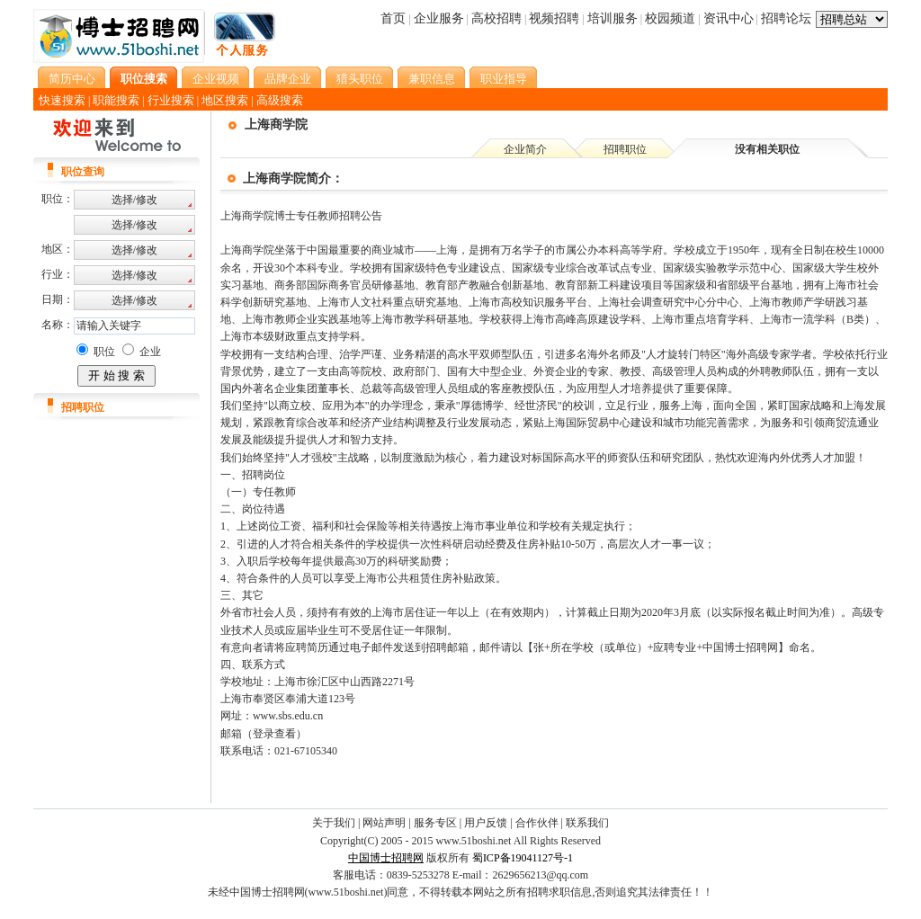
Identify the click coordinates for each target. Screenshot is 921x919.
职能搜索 (116, 100)
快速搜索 (62, 100)
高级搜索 (279, 100)
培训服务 (612, 18)
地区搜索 (224, 100)
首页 (393, 18)
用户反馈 (485, 822)
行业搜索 (171, 100)
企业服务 (439, 18)
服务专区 (435, 822)
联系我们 (587, 822)
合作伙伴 (537, 822)
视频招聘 (554, 18)
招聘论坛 (786, 18)
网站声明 (384, 822)
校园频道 (670, 18)
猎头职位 (359, 78)
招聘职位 (625, 149)
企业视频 (215, 78)
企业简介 (525, 149)
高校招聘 (496, 18)
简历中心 (72, 78)
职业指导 (503, 78)
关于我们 (333, 822)
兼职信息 (431, 78)
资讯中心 (728, 18)
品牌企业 (287, 78)
